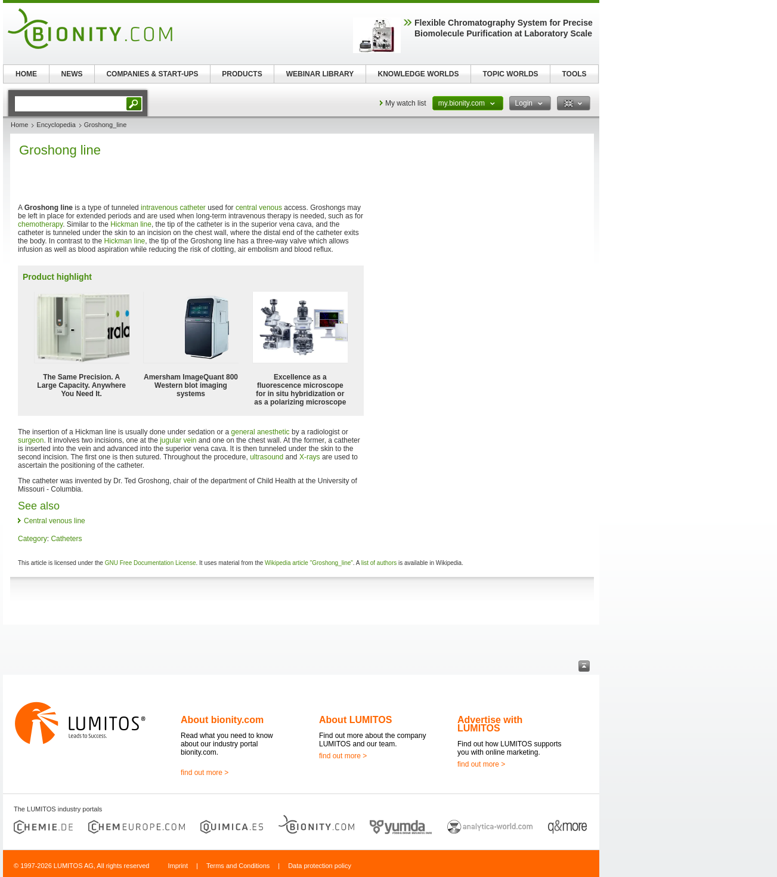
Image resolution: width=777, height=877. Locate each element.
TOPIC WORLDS (510, 74)
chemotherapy (40, 224)
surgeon (31, 440)
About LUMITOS (355, 720)
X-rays (309, 457)
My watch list (405, 103)
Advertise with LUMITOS (489, 724)
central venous (259, 207)
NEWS (72, 74)
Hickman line (130, 224)
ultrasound (266, 457)
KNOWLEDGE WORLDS (418, 74)
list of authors (379, 563)
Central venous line (54, 521)
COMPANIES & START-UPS (152, 74)
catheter (193, 207)
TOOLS (574, 74)
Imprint (178, 865)
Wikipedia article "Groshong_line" (309, 563)
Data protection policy (319, 865)
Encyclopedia (55, 124)
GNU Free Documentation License (150, 563)
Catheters (66, 539)
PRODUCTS (242, 74)
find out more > (204, 772)
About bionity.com (222, 720)
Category (32, 539)
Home (19, 124)
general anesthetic (260, 432)
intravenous (159, 207)
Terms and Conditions (238, 865)
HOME (26, 74)
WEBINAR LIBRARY (320, 74)
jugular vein (178, 440)
